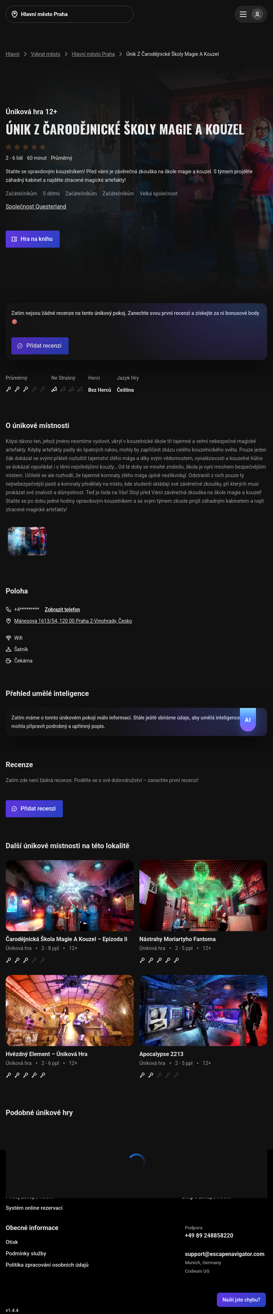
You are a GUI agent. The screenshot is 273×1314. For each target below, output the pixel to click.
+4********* (26, 609)
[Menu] (251, 14)
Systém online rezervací (34, 1208)
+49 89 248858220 (209, 1235)
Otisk (12, 1242)
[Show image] (27, 542)
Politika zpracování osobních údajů (47, 1265)
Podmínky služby (26, 1253)
